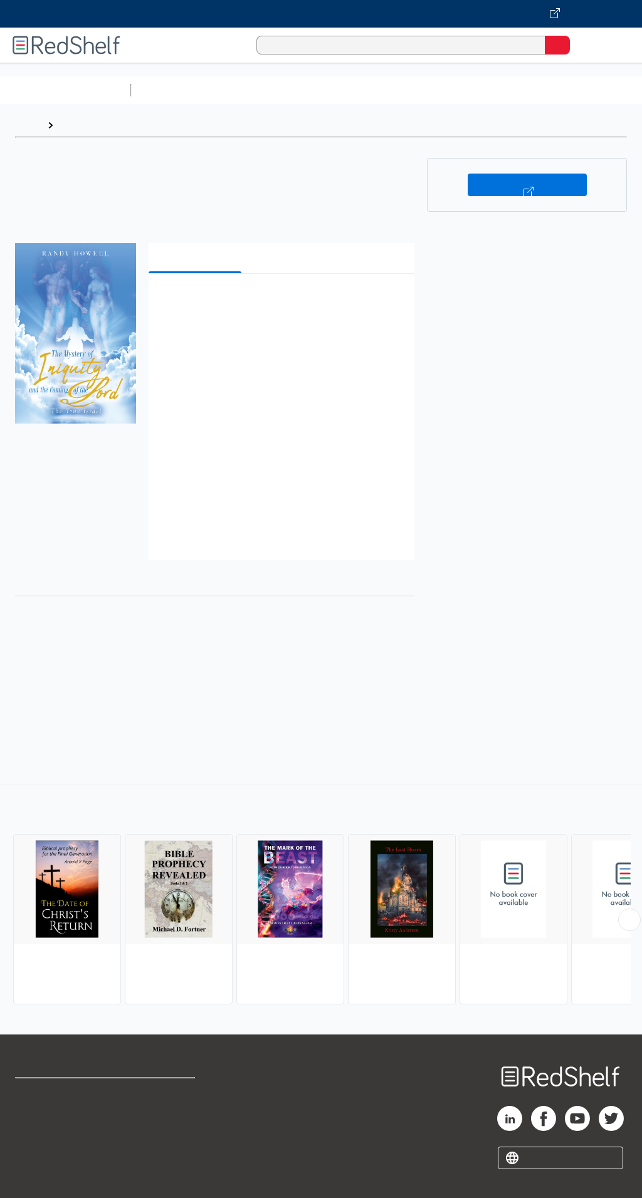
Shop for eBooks (52, 1093)
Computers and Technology (358, 90)
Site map (34, 1176)
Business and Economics (486, 90)
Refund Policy (165, 1121)
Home (28, 125)
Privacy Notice (47, 1148)
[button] (280, 302)
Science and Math (246, 90)
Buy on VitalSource (527, 185)
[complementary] (321, 896)
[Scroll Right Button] (629, 920)
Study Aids (169, 90)
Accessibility (163, 1148)
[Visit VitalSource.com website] (321, 14)
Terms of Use (164, 1093)
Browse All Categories (65, 90)
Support (32, 1121)
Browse (77, 125)
